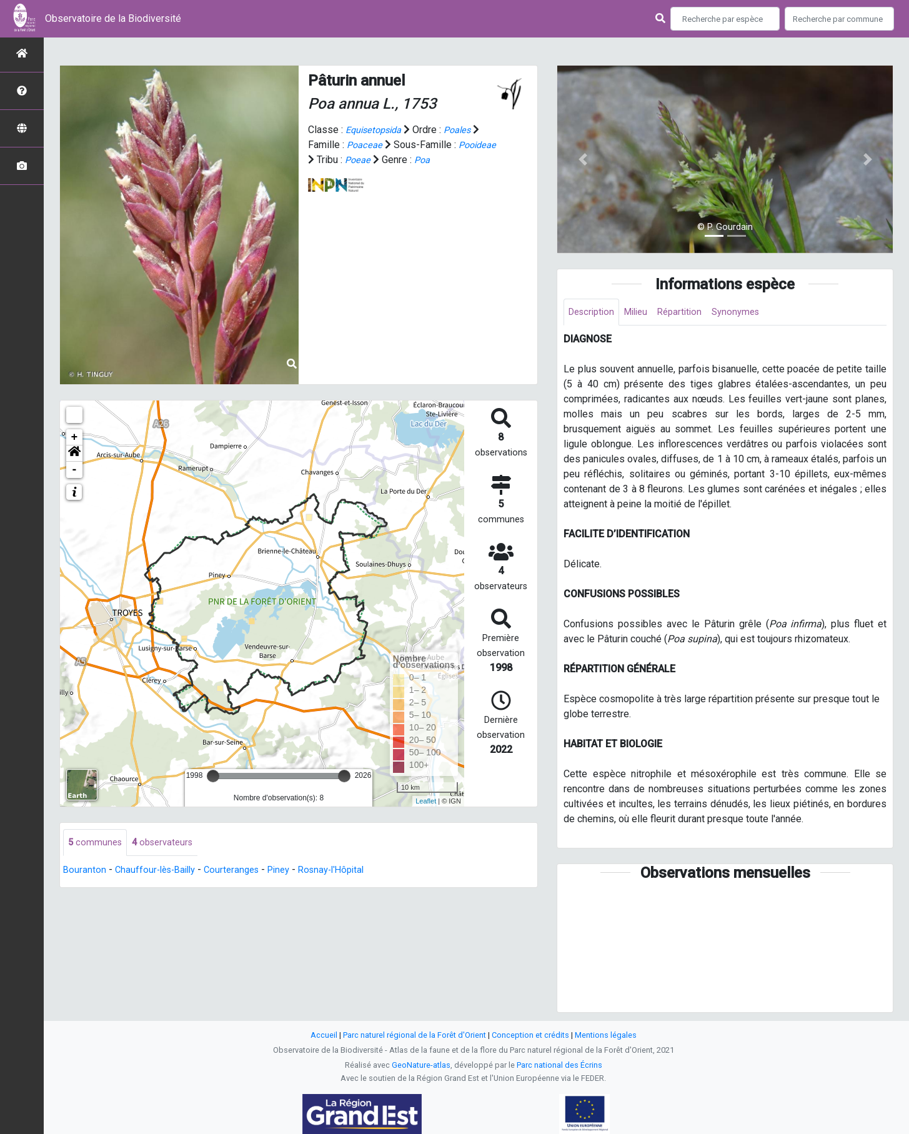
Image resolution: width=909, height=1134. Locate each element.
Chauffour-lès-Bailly (159, 871)
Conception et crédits (530, 1035)
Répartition (689, 313)
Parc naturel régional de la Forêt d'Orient (414, 1035)
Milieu (642, 313)
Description (594, 313)
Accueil (323, 1035)
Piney (291, 871)
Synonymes (749, 313)
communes (96, 843)
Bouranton (85, 871)
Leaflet (425, 801)
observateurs (167, 843)
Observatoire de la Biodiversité (113, 18)
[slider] (213, 776)
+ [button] (74, 437)
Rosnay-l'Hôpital (349, 871)
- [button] (74, 469)
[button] (74, 453)
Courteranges (241, 871)
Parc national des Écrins (559, 1065)
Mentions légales (606, 1035)
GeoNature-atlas (421, 1065)
